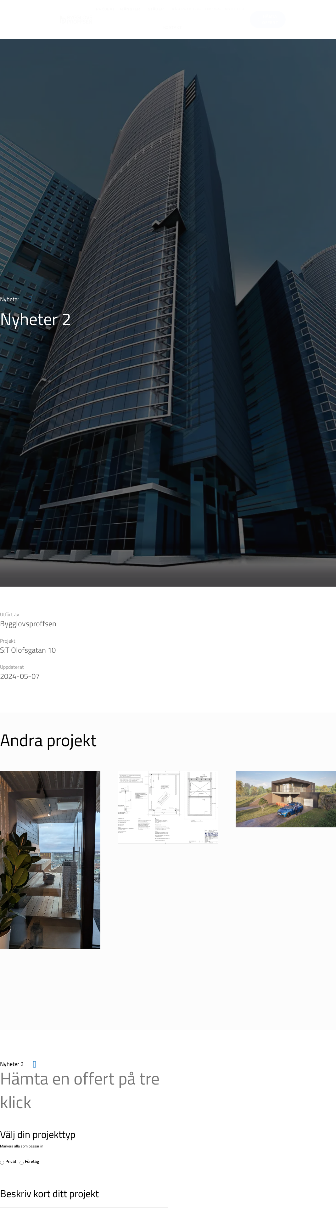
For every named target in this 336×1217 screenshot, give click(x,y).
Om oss (213, 9)
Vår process (186, 9)
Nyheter (234, 9)
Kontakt (172, 27)
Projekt (105, 9)
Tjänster (131, 9)
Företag (32, 1161)
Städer (157, 9)
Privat (10, 1161)
